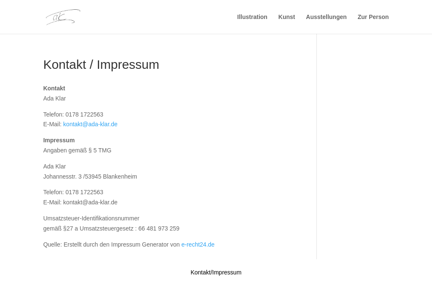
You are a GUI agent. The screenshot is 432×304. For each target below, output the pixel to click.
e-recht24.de (198, 244)
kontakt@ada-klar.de (90, 124)
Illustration (252, 17)
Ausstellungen (326, 17)
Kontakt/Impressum (216, 272)
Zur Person (373, 17)
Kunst (286, 17)
